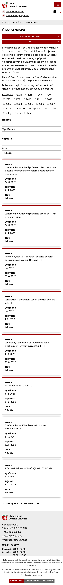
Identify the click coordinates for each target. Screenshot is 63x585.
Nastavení (48, 580)
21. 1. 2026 (10, 436)
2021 (39, 99)
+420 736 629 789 (12, 535)
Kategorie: (7, 94)
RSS (44, 41)
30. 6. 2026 (10, 362)
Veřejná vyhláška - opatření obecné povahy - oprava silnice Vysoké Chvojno (30, 258)
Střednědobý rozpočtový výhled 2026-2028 (31, 468)
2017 (50, 94)
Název (6, 119)
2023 (8, 103)
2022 (49, 99)
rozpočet (51, 108)
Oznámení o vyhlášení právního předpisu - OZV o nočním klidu (30, 215)
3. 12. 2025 (10, 393)
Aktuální (9, 198)
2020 (28, 99)
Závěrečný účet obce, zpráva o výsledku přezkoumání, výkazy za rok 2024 (27, 344)
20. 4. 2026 (10, 276)
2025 (30, 103)
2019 (18, 99)
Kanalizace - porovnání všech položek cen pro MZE (30, 301)
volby (8, 113)
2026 (41, 103)
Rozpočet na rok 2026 (19, 385)
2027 (52, 103)
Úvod (4, 22)
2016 (40, 94)
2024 (19, 103)
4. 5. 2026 (10, 319)
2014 (19, 94)
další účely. (31, 565)
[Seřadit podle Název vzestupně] (12, 119)
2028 (8, 108)
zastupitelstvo (24, 113)
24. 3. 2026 (10, 182)
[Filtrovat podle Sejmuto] (31, 143)
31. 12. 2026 (10, 401)
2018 (8, 99)
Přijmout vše (16, 580)
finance (20, 108)
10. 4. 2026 (10, 190)
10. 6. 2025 (10, 354)
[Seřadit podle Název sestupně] (12, 120)
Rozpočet (35, 108)
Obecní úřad (16, 22)
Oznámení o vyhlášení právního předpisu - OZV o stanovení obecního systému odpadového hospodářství (30, 171)
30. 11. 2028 (10, 444)
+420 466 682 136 (11, 531)
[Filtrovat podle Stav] (31, 152)
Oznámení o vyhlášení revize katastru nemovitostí (25, 427)
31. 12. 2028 (10, 484)
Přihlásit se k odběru (40, 36)
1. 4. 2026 (9, 268)
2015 (29, 94)
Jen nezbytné (32, 580)
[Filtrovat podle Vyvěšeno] (31, 133)
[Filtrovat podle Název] (31, 124)
